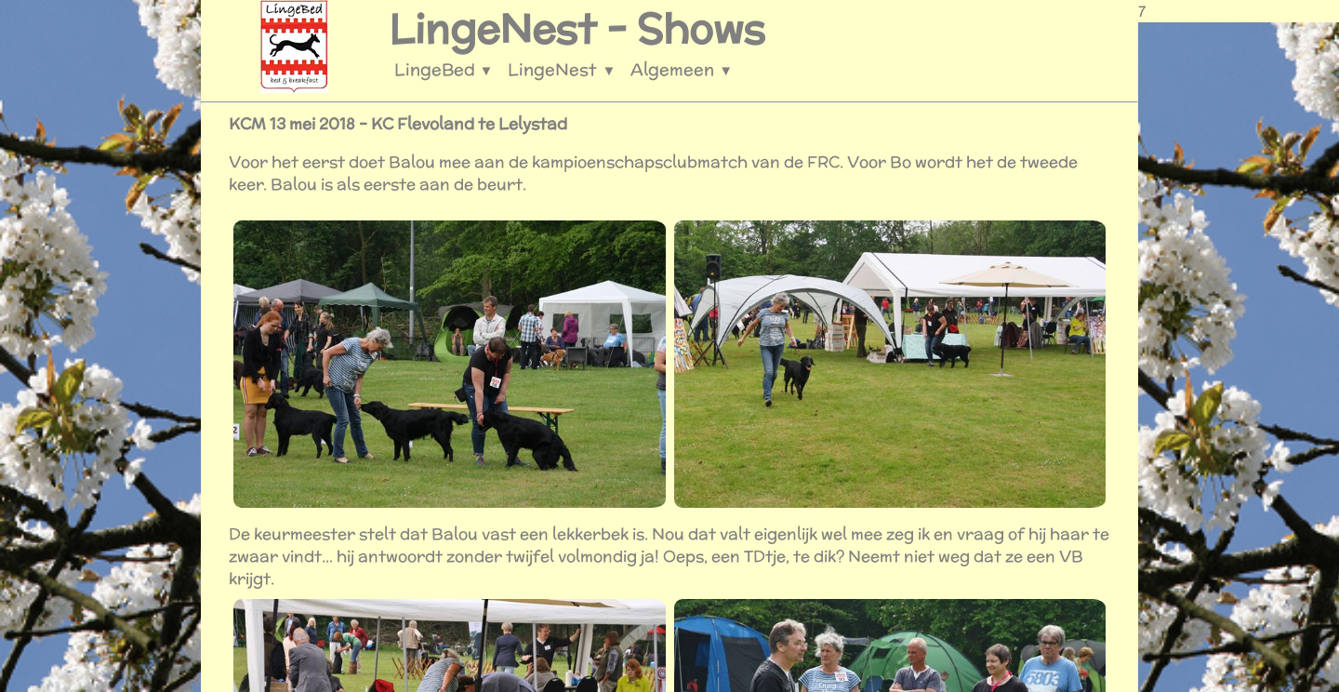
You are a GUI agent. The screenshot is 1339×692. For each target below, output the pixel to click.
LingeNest (562, 69)
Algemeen (681, 69)
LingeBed (444, 69)
